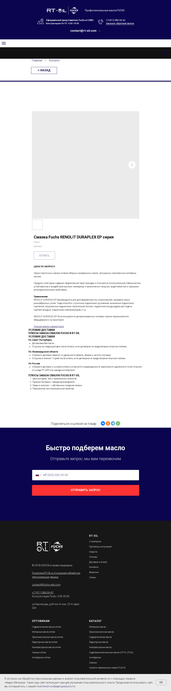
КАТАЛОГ (95, 621)
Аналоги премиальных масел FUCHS (107, 667)
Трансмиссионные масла (101, 632)
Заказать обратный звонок (120, 23)
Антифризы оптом (41, 657)
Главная (37, 60)
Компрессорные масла (100, 647)
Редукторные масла (98, 642)
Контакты (93, 567)
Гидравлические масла (100, 637)
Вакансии (94, 572)
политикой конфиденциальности (55, 686)
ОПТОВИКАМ (41, 621)
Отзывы (93, 557)
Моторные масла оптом (43, 632)
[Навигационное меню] (164, 53)
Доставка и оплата (98, 562)
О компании (95, 541)
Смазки (93, 662)
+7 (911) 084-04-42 (115, 20)
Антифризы (95, 657)
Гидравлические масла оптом (46, 627)
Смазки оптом (39, 652)
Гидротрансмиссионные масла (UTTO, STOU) (111, 652)
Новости (93, 552)
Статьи (92, 577)
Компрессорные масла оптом (46, 647)
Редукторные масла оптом (44, 642)
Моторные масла (97, 627)
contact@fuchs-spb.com (46, 584)
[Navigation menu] (4, 43)
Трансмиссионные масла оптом (47, 637)
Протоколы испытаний (100, 546)
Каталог (54, 60)
